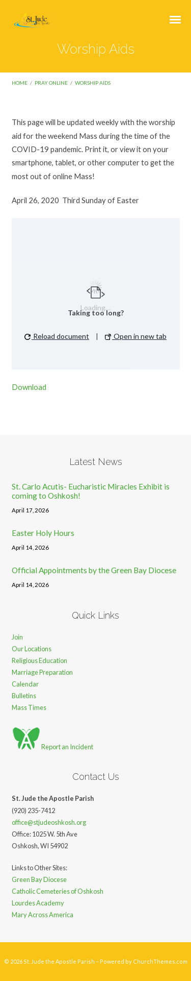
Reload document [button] (56, 336)
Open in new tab (136, 336)
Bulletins (24, 696)
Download (29, 386)
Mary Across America (42, 915)
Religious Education (39, 660)
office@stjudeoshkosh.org (49, 822)
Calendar (25, 684)
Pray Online (51, 83)
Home (20, 83)
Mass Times (29, 707)
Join (17, 637)
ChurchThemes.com (160, 961)
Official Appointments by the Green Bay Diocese (94, 570)
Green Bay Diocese (39, 879)
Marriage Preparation (42, 672)
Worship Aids (93, 83)
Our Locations (31, 649)
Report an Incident (52, 747)
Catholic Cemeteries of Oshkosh (57, 891)
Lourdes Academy (38, 903)
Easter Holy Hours (43, 532)
